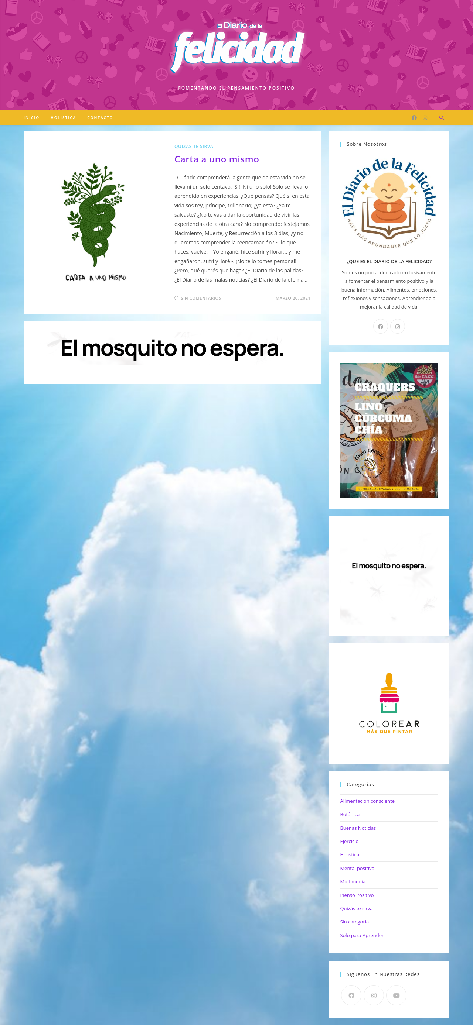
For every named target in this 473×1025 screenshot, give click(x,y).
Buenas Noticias (358, 828)
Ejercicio (349, 841)
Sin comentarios (201, 298)
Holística (349, 854)
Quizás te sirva (194, 146)
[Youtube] (396, 995)
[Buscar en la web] (441, 118)
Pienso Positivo (357, 895)
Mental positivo (357, 868)
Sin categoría (354, 921)
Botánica (350, 814)
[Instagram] (425, 117)
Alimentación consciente (367, 801)
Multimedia (352, 881)
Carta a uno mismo (216, 159)
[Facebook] (414, 117)
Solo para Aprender (362, 935)
